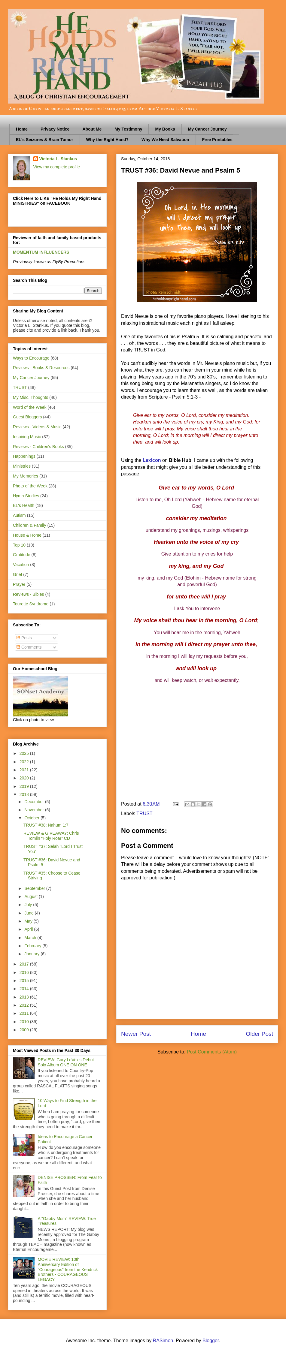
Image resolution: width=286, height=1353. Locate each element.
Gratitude (21, 554)
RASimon (163, 1340)
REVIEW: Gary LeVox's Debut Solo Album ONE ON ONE (66, 1062)
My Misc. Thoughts (30, 397)
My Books (165, 129)
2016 (25, 972)
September (35, 888)
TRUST (144, 813)
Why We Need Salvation (165, 139)
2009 (25, 1029)
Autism (19, 515)
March (30, 937)
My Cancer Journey (207, 129)
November (34, 809)
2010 (25, 1021)
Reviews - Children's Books (38, 446)
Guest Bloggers (27, 416)
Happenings (24, 456)
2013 (25, 997)
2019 (25, 786)
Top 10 (19, 545)
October (32, 817)
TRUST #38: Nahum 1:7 (45, 825)
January (32, 953)
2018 (25, 794)
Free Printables (217, 139)
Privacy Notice (55, 129)
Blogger (210, 1340)
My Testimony (128, 129)
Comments (29, 647)
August (31, 896)
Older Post (259, 1034)
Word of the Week (30, 407)
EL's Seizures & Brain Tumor (44, 139)
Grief (17, 574)
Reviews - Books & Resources (41, 367)
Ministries (22, 466)
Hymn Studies (26, 495)
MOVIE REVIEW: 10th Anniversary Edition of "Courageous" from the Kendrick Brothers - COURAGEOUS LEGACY (68, 1269)
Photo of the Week (30, 486)
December (34, 801)
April (29, 929)
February (33, 945)
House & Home (27, 535)
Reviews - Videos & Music (37, 426)
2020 (25, 778)
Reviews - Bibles (28, 594)
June (29, 913)
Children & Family (29, 525)
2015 (25, 980)
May (28, 921)
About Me (92, 129)
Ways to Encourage (31, 358)
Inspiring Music (27, 436)
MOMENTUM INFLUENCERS (41, 252)
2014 (25, 988)
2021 (25, 769)
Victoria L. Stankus (58, 158)
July (28, 904)
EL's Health (23, 505)
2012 (25, 1005)
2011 (25, 1013)
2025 (25, 753)
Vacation (21, 564)
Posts (24, 637)
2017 (25, 964)
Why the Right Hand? (107, 139)
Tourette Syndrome (30, 603)
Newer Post (136, 1034)
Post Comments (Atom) (212, 1051)
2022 (25, 761)
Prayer (19, 584)
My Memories (25, 476)
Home (22, 129)
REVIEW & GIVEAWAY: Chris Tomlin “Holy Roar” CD (51, 836)
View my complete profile (56, 166)
